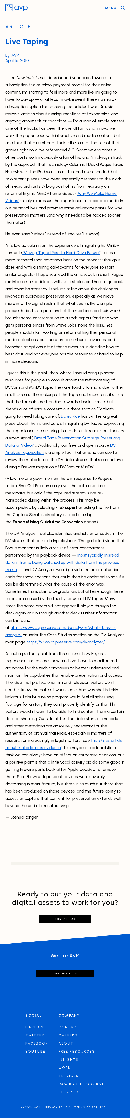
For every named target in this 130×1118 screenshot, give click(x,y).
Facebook (36, 1043)
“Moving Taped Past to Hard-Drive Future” (61, 252)
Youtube (35, 1051)
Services (69, 1076)
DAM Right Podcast (81, 1084)
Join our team (65, 973)
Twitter (34, 1035)
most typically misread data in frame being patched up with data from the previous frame (62, 562)
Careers (68, 1035)
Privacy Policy (57, 1107)
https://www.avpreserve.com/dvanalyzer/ (66, 642)
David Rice (70, 416)
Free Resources (77, 1051)
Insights (69, 1060)
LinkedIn (34, 1027)
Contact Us (65, 919)
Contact (69, 1027)
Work (65, 1068)
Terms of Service (89, 1107)
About (66, 1043)
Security (69, 1092)
